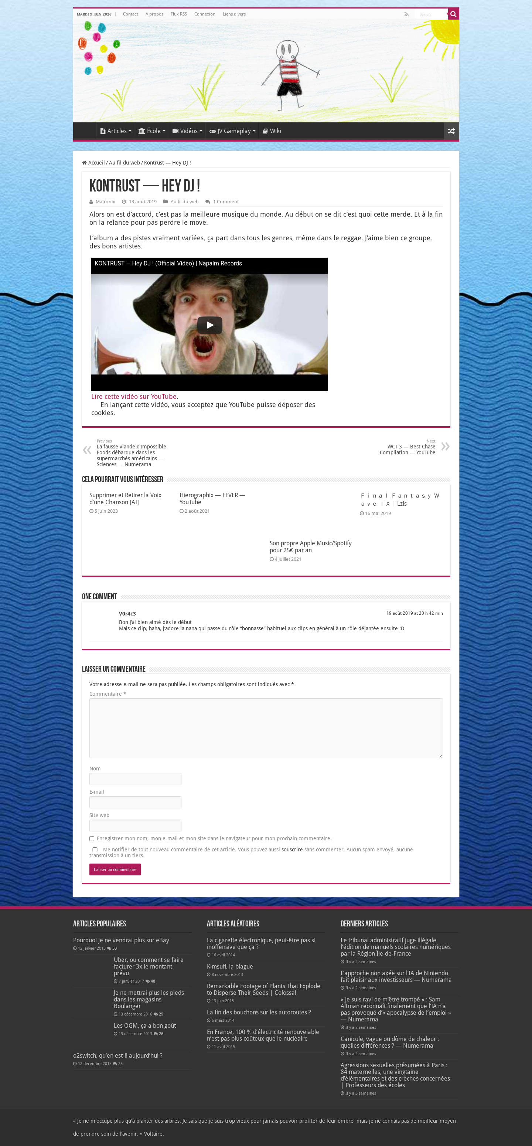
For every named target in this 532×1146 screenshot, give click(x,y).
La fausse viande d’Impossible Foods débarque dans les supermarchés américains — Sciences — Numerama (135, 453)
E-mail (96, 792)
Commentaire (107, 694)
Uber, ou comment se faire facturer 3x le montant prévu (149, 966)
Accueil (86, 130)
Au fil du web (124, 163)
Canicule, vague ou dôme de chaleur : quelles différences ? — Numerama (390, 1042)
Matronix (105, 201)
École (150, 131)
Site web (99, 815)
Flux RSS (179, 14)
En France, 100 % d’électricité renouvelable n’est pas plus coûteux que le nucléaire (263, 1035)
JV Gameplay (230, 131)
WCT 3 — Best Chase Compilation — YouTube (398, 447)
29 (161, 1014)
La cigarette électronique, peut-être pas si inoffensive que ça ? (261, 943)
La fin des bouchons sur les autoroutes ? (259, 1012)
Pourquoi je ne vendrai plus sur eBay (121, 940)
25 (120, 1063)
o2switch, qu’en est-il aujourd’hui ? (118, 1055)
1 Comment (226, 201)
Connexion (204, 14)
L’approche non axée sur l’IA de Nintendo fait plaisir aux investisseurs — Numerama (396, 976)
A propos (154, 14)
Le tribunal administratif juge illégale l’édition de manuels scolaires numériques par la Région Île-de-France (396, 947)
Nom (95, 769)
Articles (113, 131)
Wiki (272, 131)
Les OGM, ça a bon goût (145, 1025)
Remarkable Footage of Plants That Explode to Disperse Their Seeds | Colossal (263, 989)
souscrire (292, 849)
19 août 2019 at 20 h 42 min (414, 613)
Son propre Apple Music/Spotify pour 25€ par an (311, 547)
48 (153, 981)
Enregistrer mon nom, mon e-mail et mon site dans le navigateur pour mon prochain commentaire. (214, 838)
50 (114, 948)
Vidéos (185, 131)
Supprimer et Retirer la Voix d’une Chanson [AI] (125, 499)
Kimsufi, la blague (230, 966)
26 (161, 1033)
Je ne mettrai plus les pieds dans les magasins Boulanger (149, 999)
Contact (130, 14)
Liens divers (234, 14)
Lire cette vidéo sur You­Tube (134, 396)
